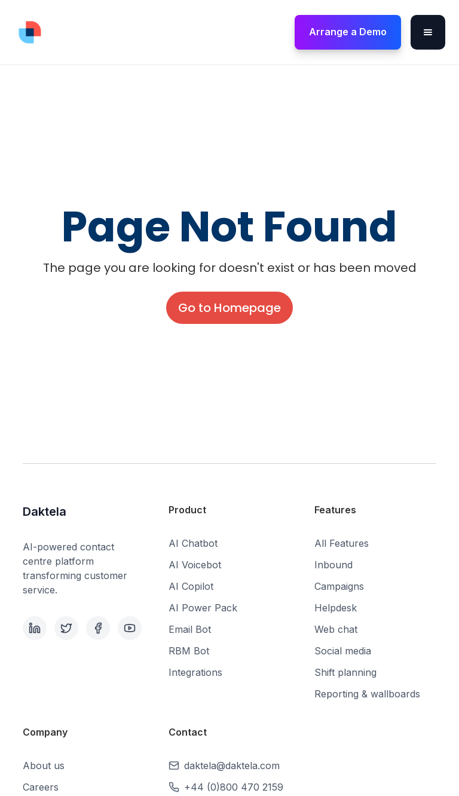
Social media (342, 651)
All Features (341, 543)
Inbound (333, 565)
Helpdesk (335, 608)
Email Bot (190, 629)
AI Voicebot (195, 565)
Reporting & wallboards (367, 694)
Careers (41, 787)
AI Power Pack (203, 608)
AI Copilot (191, 586)
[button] (428, 32)
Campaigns (339, 586)
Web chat (335, 629)
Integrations (195, 672)
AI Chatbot (193, 543)
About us (44, 765)
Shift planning (345, 672)
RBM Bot (189, 651)
